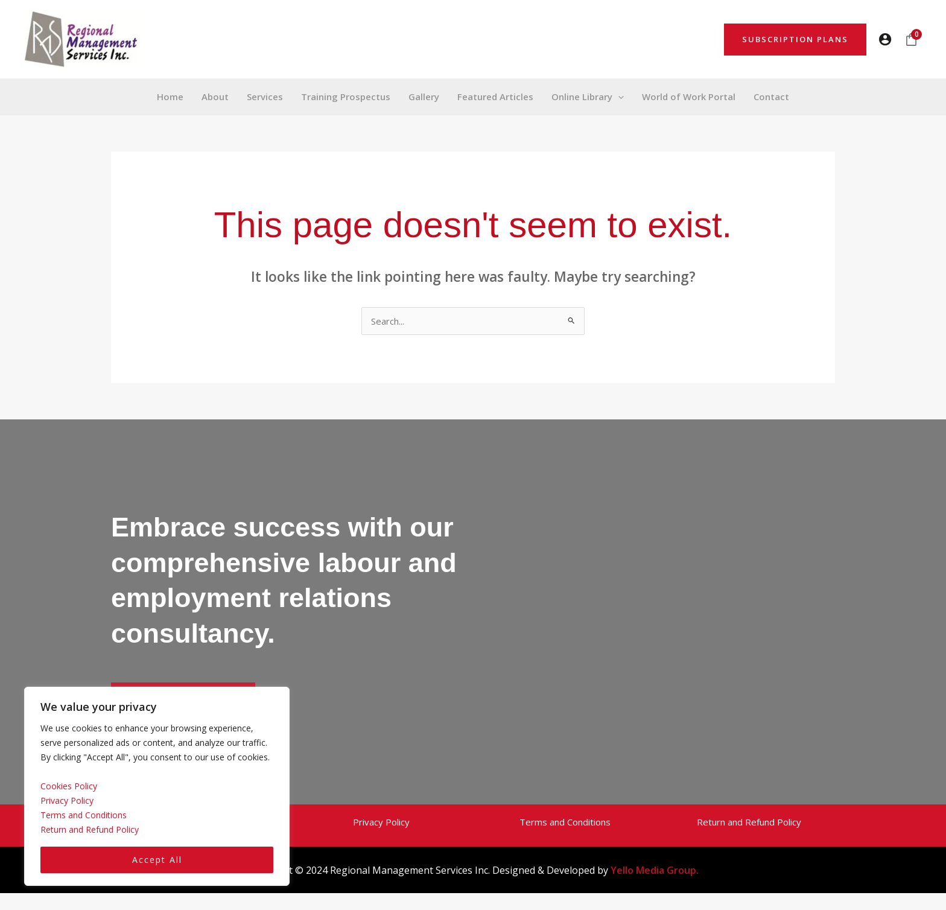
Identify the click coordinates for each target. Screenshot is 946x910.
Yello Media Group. (655, 870)
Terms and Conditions (83, 815)
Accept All (157, 859)
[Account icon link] (885, 39)
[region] (157, 786)
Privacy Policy (67, 800)
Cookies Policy (68, 786)
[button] (795, 40)
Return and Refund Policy (89, 829)
